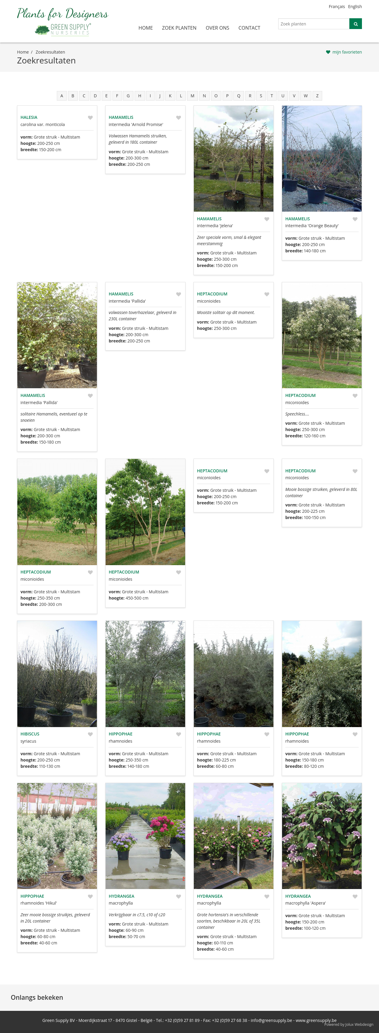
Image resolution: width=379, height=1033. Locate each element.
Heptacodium (212, 294)
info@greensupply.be (271, 1020)
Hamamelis (121, 117)
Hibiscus (29, 734)
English (355, 6)
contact (249, 28)
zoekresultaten (50, 52)
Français (337, 6)
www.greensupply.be (316, 1020)
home (145, 28)
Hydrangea (121, 896)
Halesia (28, 117)
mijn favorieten (347, 52)
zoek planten (179, 28)
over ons (217, 28)
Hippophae (120, 734)
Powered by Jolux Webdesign (349, 1024)
